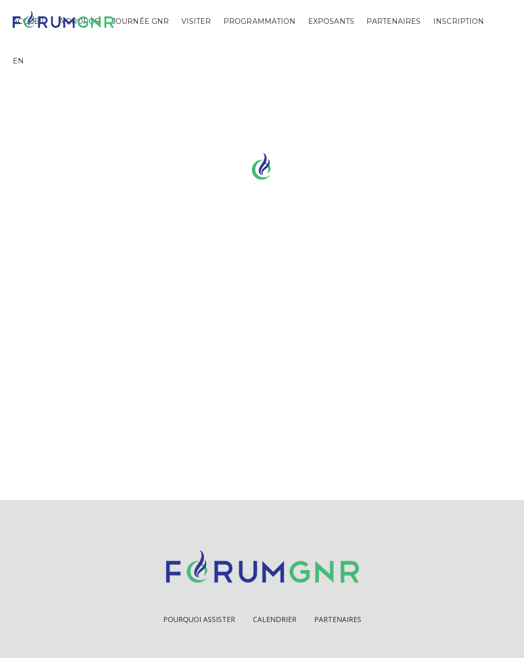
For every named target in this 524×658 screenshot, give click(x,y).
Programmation (259, 21)
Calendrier (274, 619)
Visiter (196, 21)
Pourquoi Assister (199, 619)
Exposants (331, 21)
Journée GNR (140, 21)
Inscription (458, 21)
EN (18, 60)
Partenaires (393, 21)
